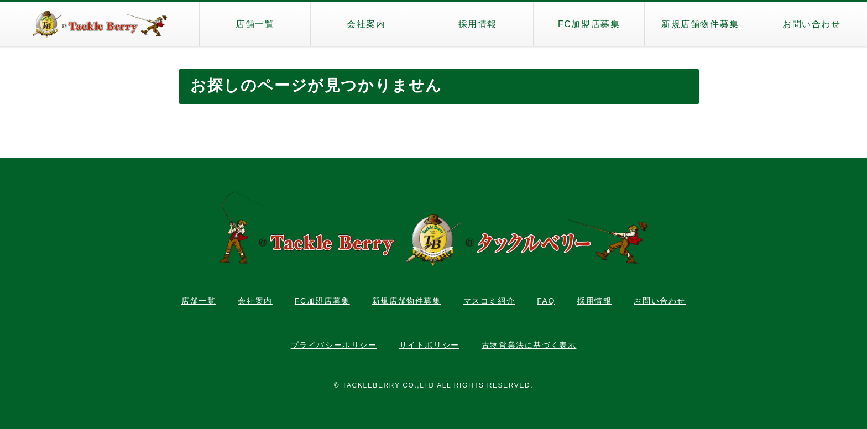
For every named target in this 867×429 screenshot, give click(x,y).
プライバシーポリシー (334, 345)
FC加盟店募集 (589, 24)
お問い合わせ (811, 24)
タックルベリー (99, 24)
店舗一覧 (255, 24)
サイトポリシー (429, 345)
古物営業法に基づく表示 (529, 345)
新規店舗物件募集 (700, 24)
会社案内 (366, 24)
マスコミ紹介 (489, 300)
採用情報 (477, 24)
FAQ (546, 300)
